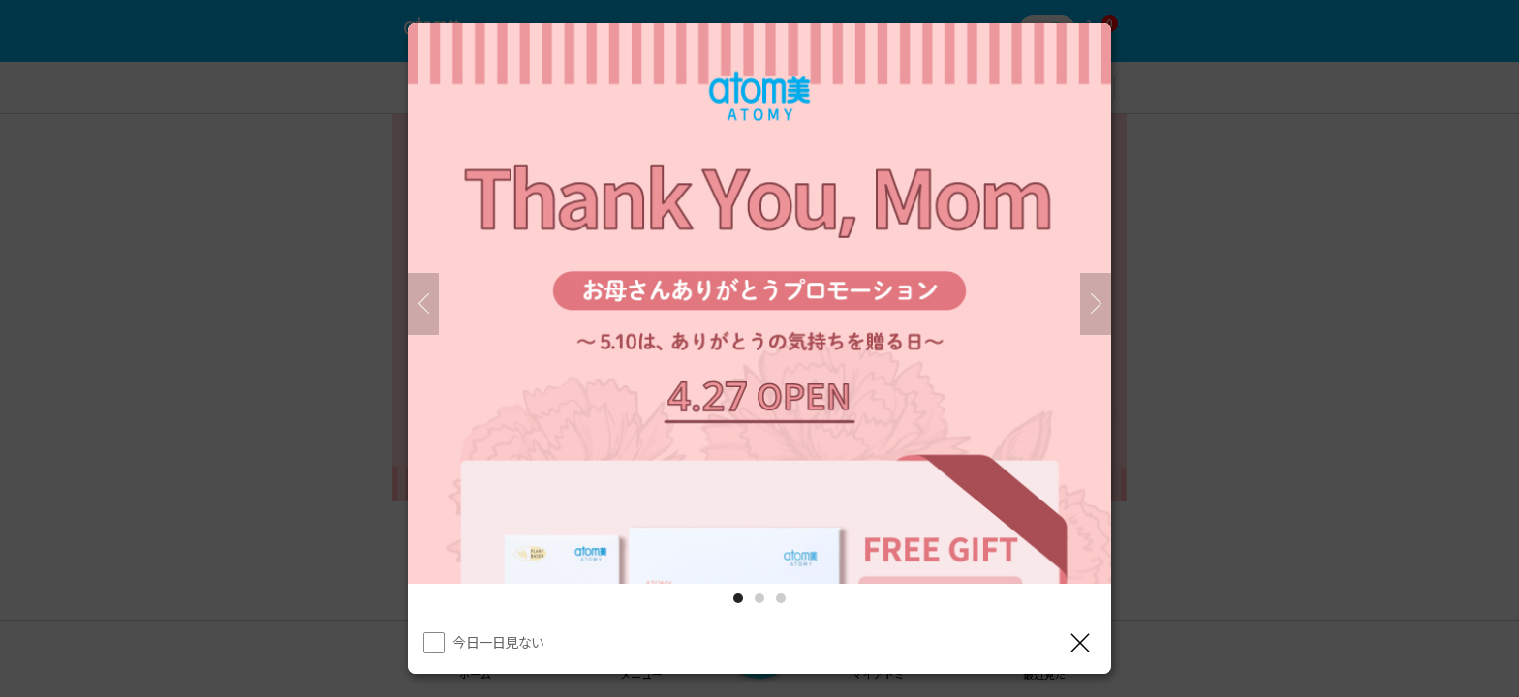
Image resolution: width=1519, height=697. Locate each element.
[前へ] (423, 304)
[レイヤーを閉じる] (1080, 642)
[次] (1095, 304)
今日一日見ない (498, 642)
